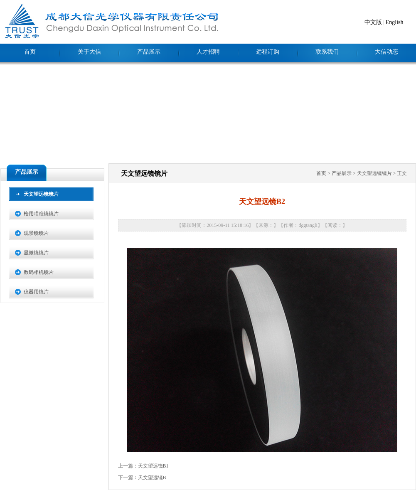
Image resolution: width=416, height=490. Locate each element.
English (395, 22)
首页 (30, 52)
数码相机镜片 (39, 272)
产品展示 (148, 52)
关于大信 (89, 52)
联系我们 (327, 52)
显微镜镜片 (36, 253)
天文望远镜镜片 (41, 194)
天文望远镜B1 (153, 466)
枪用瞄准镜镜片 (41, 214)
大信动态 (386, 52)
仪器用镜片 (36, 292)
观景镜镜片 (36, 233)
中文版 (373, 22)
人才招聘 (208, 52)
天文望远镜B (152, 477)
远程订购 (267, 52)
